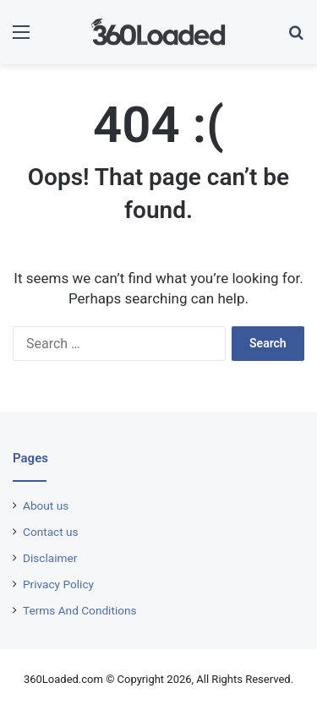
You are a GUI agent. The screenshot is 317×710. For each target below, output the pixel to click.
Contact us (51, 531)
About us (45, 505)
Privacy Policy (58, 584)
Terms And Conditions (80, 610)
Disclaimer (50, 558)
